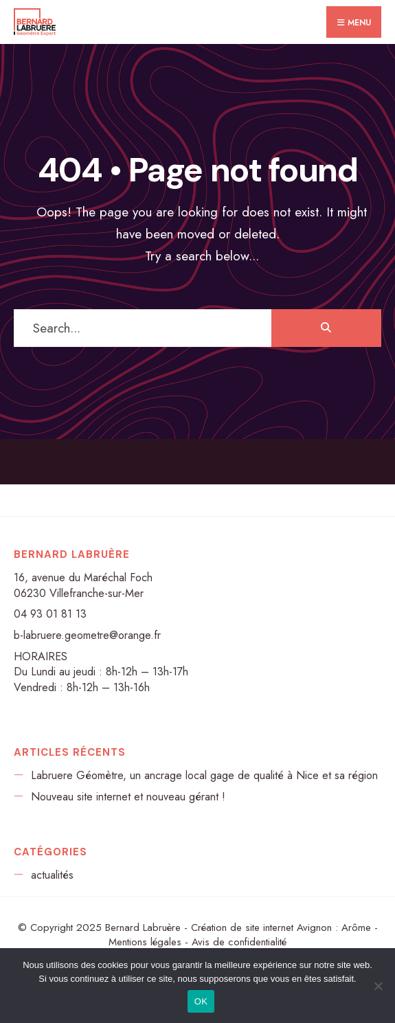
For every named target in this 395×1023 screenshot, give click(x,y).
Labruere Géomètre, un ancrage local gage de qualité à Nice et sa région (204, 775)
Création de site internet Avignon (261, 927)
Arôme (356, 927)
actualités (52, 875)
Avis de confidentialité (239, 941)
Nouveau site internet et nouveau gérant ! (128, 797)
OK (200, 1001)
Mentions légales (145, 941)
